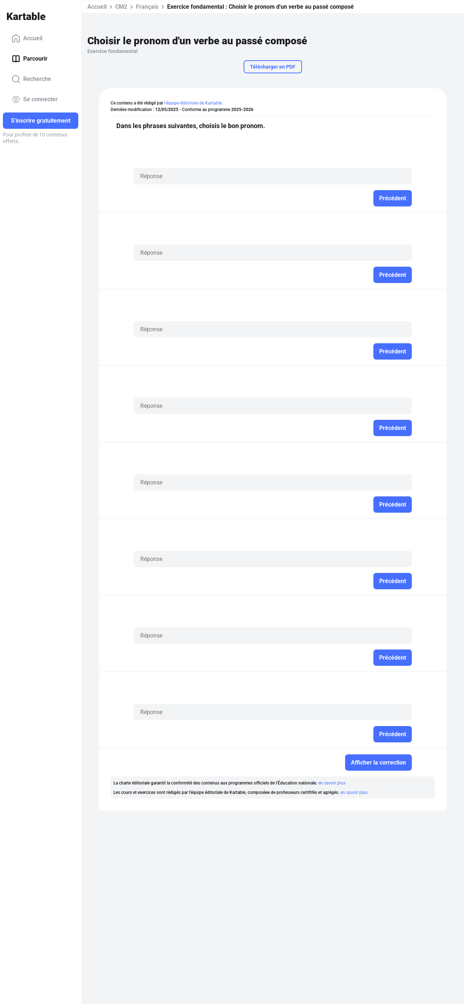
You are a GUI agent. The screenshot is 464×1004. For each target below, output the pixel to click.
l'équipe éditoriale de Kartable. (193, 103)
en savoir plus (331, 783)
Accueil (27, 38)
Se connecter (35, 99)
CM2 (121, 6)
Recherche (31, 79)
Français (147, 6)
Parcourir (29, 58)
